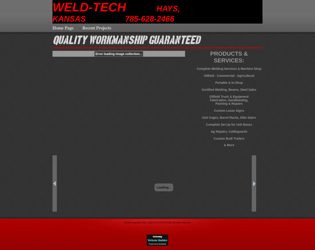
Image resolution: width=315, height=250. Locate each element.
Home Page (63, 28)
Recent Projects (96, 28)
